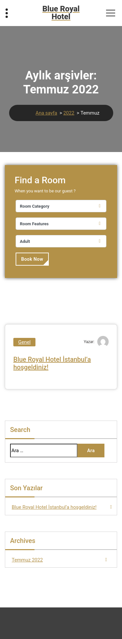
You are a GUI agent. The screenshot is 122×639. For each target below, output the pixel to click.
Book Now (32, 259)
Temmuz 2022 (27, 560)
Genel (24, 342)
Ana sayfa (46, 113)
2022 (69, 113)
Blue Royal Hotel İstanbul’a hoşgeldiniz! (54, 507)
